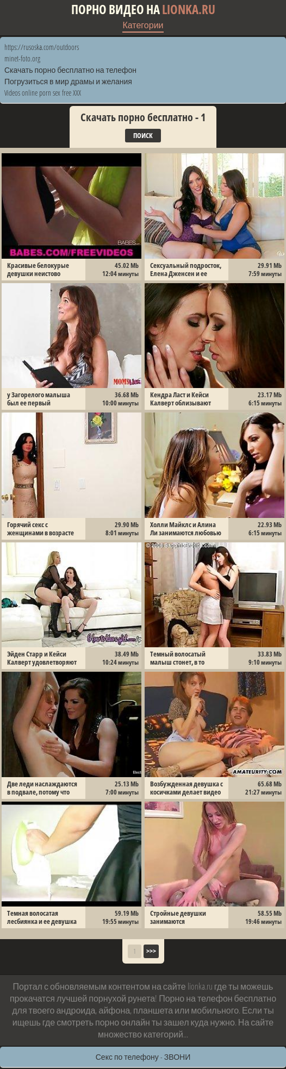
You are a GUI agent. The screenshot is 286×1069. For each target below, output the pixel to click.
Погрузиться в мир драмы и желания (68, 81)
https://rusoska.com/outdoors (41, 47)
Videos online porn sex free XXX (42, 92)
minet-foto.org (22, 58)
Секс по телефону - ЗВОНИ (143, 1057)
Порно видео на (143, 9)
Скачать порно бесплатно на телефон (70, 70)
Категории (142, 25)
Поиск (143, 135)
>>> (151, 951)
